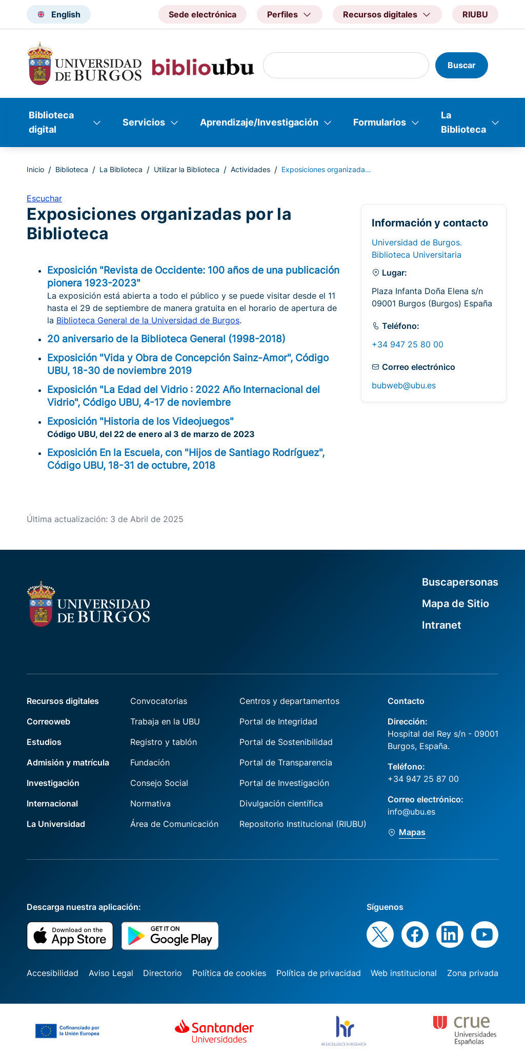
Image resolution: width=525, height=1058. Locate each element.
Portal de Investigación (284, 783)
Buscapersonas (460, 582)
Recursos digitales (63, 701)
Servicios (144, 122)
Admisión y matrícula (68, 762)
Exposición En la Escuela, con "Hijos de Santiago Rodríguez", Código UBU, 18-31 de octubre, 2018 (186, 458)
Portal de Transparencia (285, 762)
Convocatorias (158, 701)
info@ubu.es (411, 811)
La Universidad (56, 824)
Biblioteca (71, 169)
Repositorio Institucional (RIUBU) (303, 824)
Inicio (35, 169)
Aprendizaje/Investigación (259, 122)
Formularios (379, 122)
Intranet (441, 625)
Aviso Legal (111, 973)
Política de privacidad (318, 973)
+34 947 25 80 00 (407, 344)
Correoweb (48, 721)
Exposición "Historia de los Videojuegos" (140, 421)
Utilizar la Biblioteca (186, 169)
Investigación (53, 783)
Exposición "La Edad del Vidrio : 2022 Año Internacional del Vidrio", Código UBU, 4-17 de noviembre (183, 395)
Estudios (44, 742)
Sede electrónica (202, 14)
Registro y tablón (163, 742)
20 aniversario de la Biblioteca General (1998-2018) (166, 339)
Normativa (150, 803)
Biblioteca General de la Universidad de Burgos (147, 320)
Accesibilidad (52, 973)
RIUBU (475, 14)
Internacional (52, 803)
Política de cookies (229, 973)
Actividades (250, 169)
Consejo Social (159, 783)
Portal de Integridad (278, 721)
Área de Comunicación (174, 824)
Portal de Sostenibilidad (286, 742)
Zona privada (472, 973)
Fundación (150, 762)
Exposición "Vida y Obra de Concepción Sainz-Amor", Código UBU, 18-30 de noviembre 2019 (188, 364)
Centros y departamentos (289, 701)
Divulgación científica (281, 803)
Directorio (162, 973)
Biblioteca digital (51, 122)
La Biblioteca (463, 122)
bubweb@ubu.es (404, 385)
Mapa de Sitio (455, 603)
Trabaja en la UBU (165, 721)
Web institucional (404, 973)
